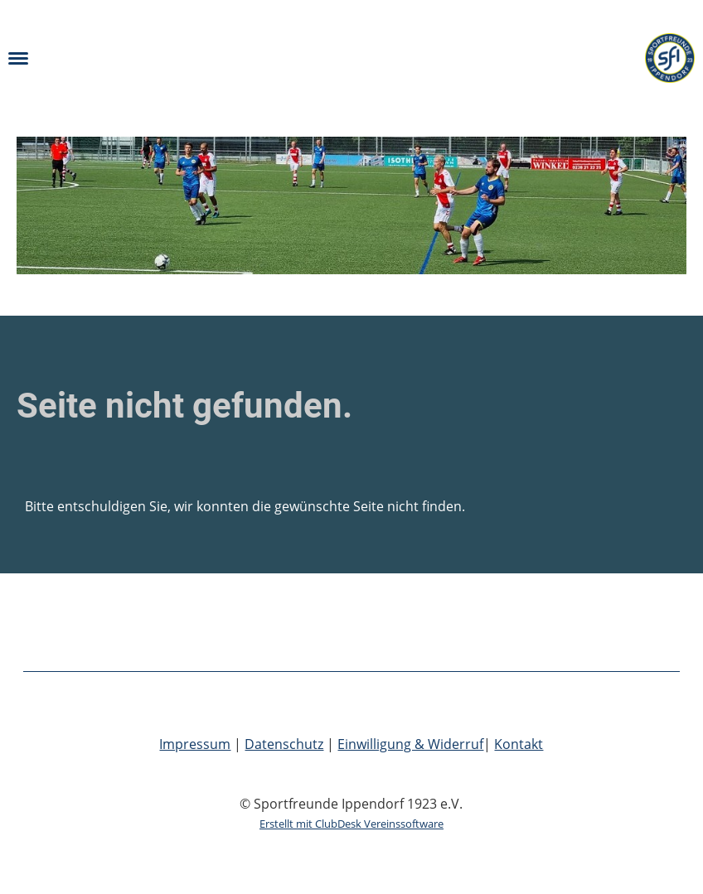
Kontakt (518, 744)
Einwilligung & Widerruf (410, 744)
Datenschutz (284, 744)
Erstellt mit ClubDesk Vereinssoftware (351, 823)
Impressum (194, 744)
